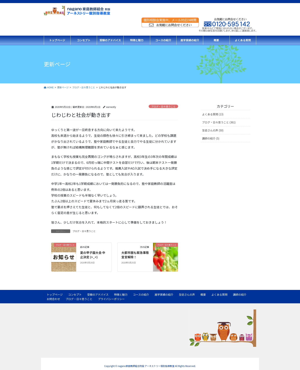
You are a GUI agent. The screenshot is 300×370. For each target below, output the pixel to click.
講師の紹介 (239, 294)
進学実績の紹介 (164, 294)
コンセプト (75, 294)
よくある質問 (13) (212, 114)
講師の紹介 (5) (210, 138)
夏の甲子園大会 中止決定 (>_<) (92, 254)
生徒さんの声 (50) (212, 130)
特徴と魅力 (120, 294)
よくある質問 (219, 294)
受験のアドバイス (98, 294)
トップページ (55, 294)
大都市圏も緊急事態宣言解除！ (135, 254)
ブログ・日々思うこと (163, 106)
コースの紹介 (141, 294)
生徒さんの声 (187, 294)
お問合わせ (53, 299)
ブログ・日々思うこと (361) (219, 122)
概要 (203, 294)
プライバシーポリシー (111, 299)
